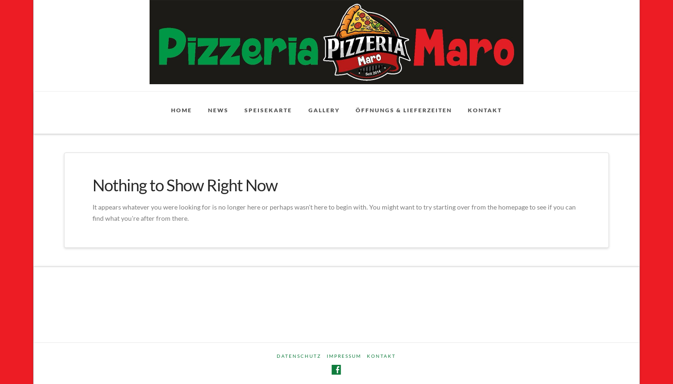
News (218, 110)
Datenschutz (299, 356)
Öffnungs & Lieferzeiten (404, 110)
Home (181, 110)
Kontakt (485, 110)
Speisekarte (268, 110)
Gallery (324, 110)
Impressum (344, 356)
